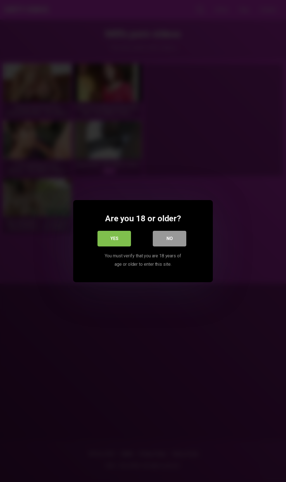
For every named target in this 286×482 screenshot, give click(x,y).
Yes (114, 238)
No (169, 238)
